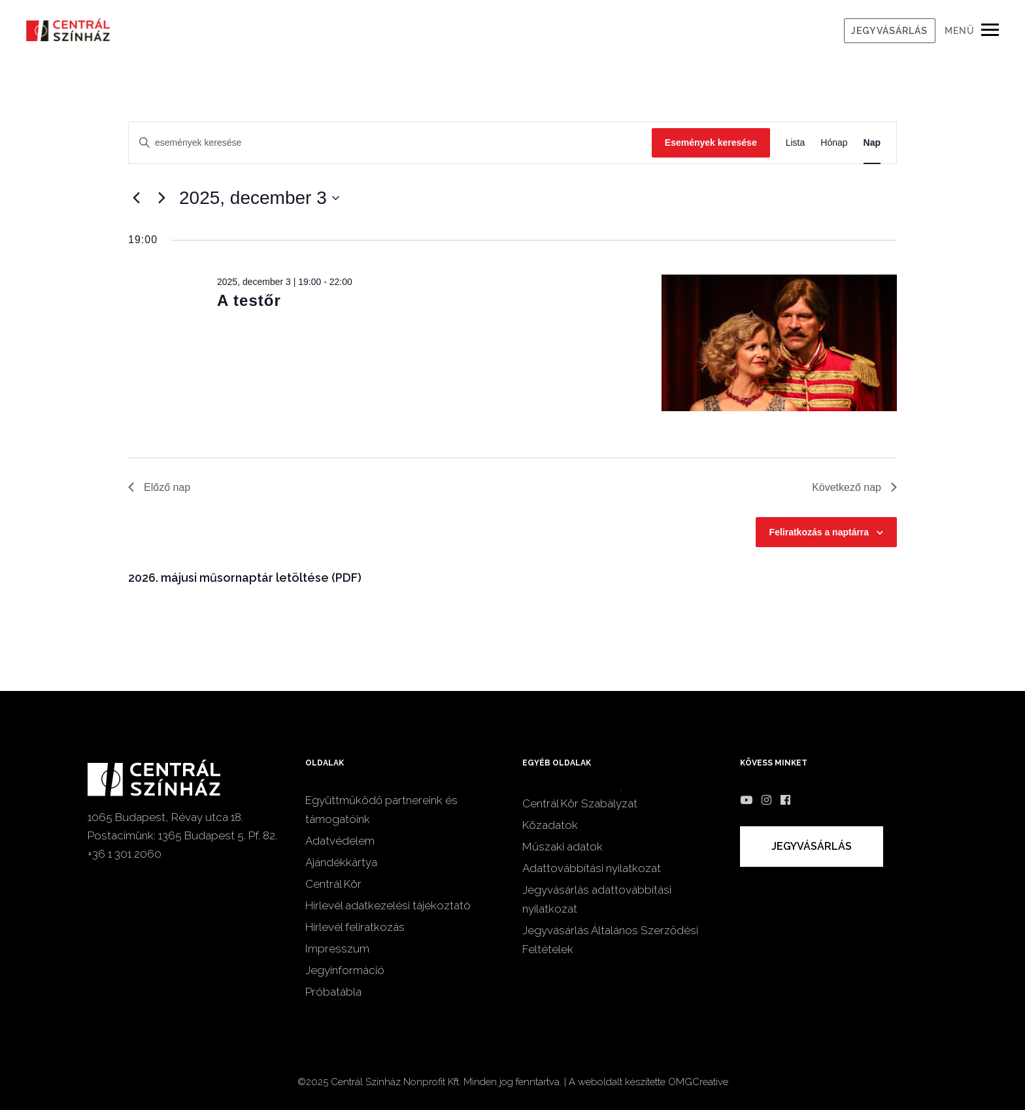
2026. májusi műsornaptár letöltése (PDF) (244, 577)
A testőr (249, 300)
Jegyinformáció (344, 970)
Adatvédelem (340, 840)
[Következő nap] (161, 198)
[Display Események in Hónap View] (833, 142)
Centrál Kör (333, 883)
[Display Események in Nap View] (872, 142)
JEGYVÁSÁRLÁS (889, 30)
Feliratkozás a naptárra (819, 532)
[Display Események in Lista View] (795, 142)
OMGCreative (698, 1082)
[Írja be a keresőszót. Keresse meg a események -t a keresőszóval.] (390, 142)
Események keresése (711, 142)
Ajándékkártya (341, 862)
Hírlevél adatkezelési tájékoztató (388, 905)
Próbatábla (333, 991)
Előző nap (159, 487)
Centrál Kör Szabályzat (579, 803)
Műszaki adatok (562, 846)
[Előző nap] (136, 198)
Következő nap (854, 487)
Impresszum (337, 948)
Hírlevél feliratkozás (355, 926)
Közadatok (550, 825)
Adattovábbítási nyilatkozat (591, 868)
